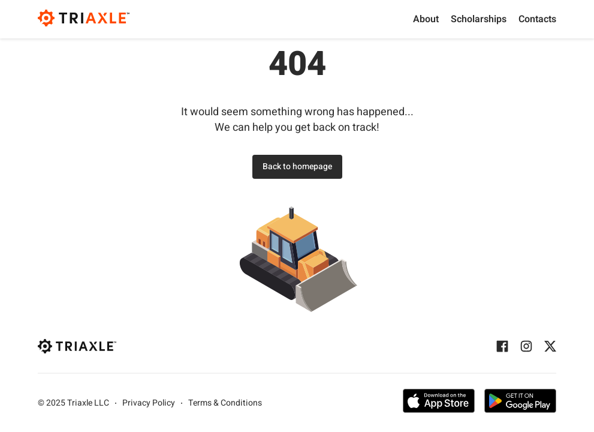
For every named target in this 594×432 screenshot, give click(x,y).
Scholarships (478, 19)
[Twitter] (550, 346)
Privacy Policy (148, 403)
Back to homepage (297, 166)
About (426, 19)
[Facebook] (502, 346)
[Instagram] (526, 346)
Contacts (537, 19)
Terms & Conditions (225, 403)
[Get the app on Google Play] (520, 403)
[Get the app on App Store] (439, 403)
